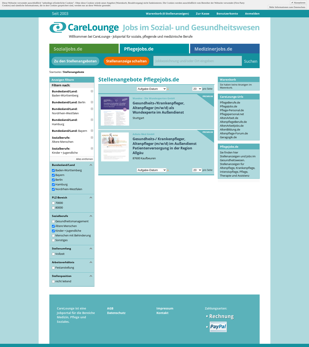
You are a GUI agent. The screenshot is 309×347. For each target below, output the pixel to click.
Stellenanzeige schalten (126, 61)
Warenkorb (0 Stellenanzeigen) (167, 13)
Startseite (55, 72)
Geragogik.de (228, 137)
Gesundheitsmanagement (72, 221)
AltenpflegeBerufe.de (233, 122)
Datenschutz (116, 313)
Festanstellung (64, 267)
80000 (59, 207)
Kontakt (162, 313)
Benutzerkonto (227, 13)
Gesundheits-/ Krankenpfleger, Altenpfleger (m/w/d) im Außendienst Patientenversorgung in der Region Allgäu (165, 146)
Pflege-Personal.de (232, 110)
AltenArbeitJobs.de (232, 126)
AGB (110, 308)
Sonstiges (61, 240)
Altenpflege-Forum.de (234, 133)
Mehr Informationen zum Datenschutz (287, 7)
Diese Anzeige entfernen (92, 91)
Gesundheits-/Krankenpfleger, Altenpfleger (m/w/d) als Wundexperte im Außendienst (159, 108)
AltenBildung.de (230, 129)
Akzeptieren (299, 2)
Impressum (164, 308)
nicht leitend (63, 281)
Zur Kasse (202, 13)
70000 (59, 203)
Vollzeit (60, 254)
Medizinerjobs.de (213, 49)
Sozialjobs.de (68, 49)
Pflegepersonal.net (232, 114)
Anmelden (252, 13)
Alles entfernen (84, 159)
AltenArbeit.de (229, 118)
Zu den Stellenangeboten (75, 61)
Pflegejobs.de (138, 49)
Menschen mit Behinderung (73, 235)
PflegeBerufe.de (230, 102)
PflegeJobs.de (228, 106)
